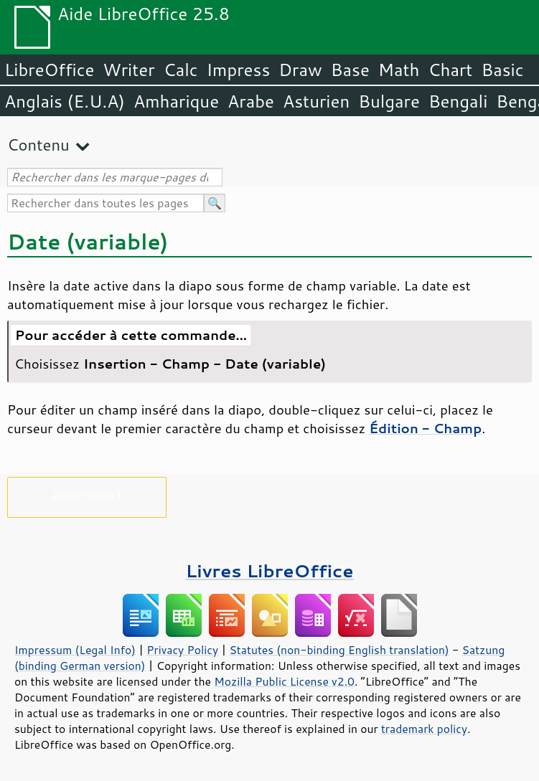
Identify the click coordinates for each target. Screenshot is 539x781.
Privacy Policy (182, 650)
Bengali (457, 101)
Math (399, 69)
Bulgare (389, 101)
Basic (502, 69)
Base (350, 69)
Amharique (176, 101)
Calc (181, 69)
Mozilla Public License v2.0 (284, 681)
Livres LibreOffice (269, 570)
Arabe (251, 101)
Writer (128, 69)
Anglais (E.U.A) (64, 101)
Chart (450, 69)
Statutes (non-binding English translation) (339, 650)
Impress (239, 69)
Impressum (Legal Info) (75, 650)
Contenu (38, 144)
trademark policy (424, 729)
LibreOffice (49, 69)
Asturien (316, 101)
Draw (300, 69)
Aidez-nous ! (86, 494)
